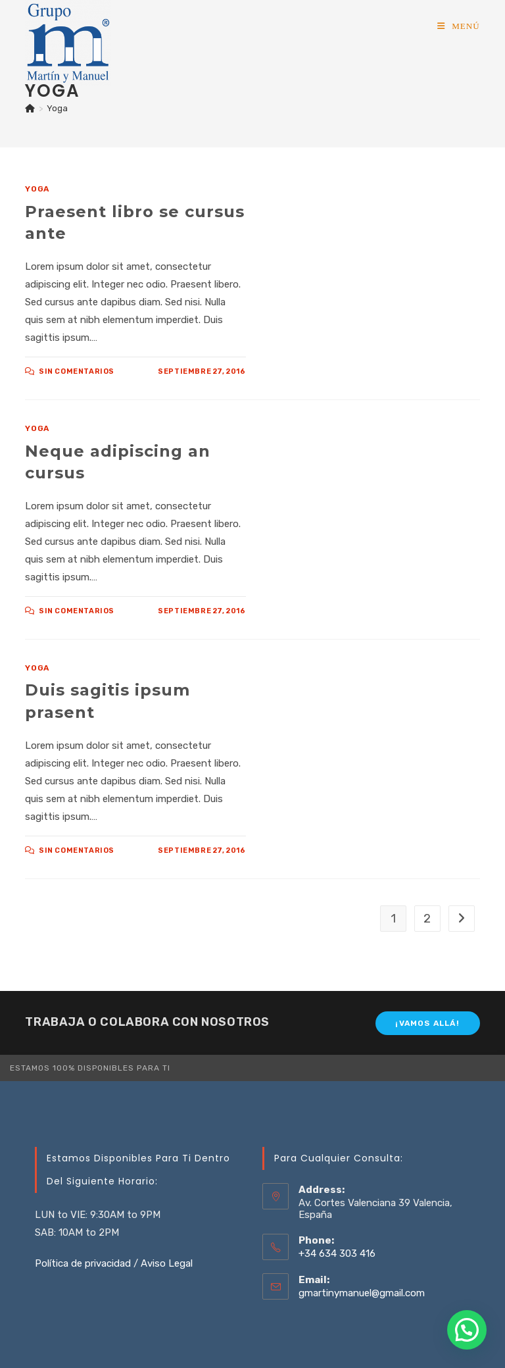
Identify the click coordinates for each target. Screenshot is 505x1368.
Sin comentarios (76, 371)
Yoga (57, 108)
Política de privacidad (83, 1263)
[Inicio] (30, 108)
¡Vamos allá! (427, 1023)
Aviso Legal (167, 1263)
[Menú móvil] (458, 26)
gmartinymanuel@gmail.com (362, 1293)
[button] (467, 1330)
